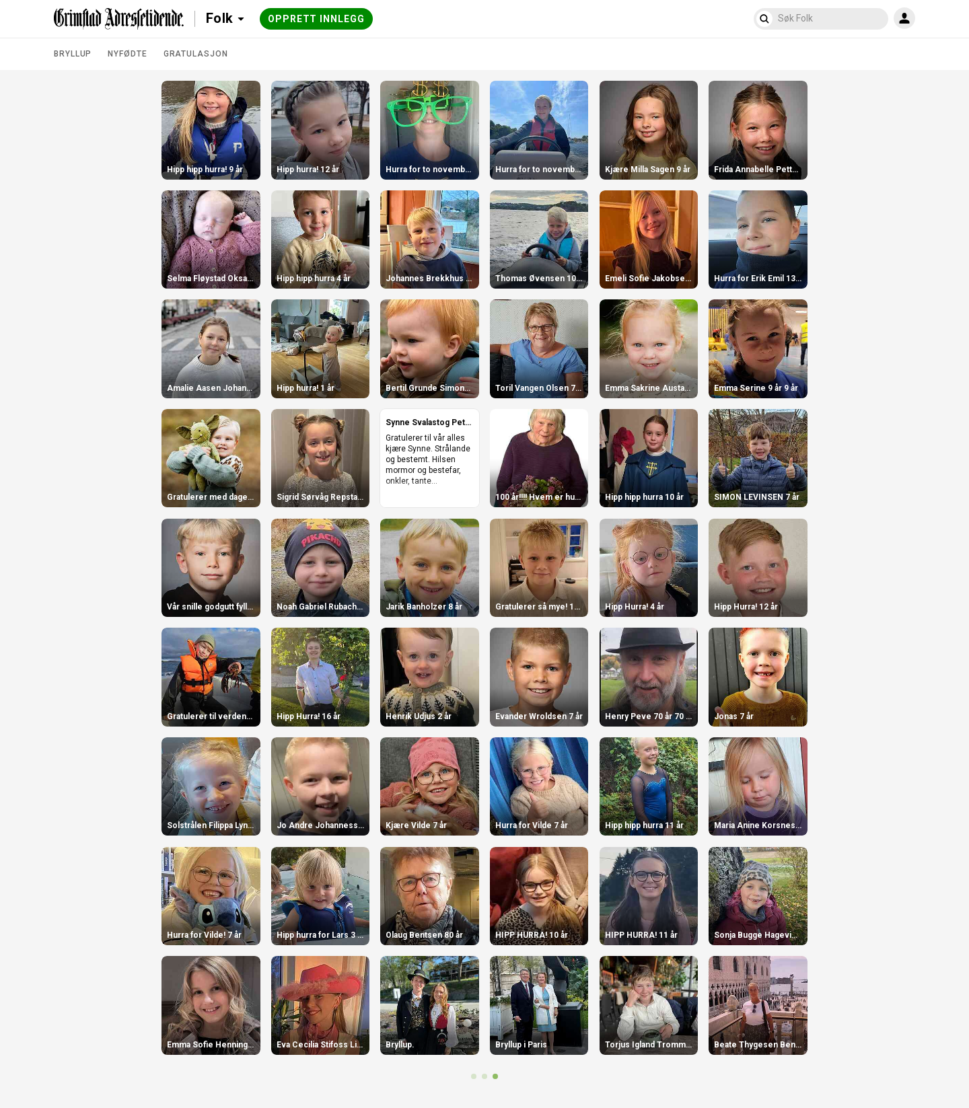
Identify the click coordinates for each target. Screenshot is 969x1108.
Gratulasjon (196, 54)
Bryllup (73, 54)
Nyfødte (127, 54)
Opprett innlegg (316, 18)
